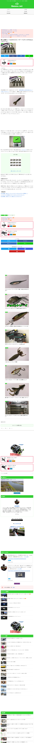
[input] (17, 386)
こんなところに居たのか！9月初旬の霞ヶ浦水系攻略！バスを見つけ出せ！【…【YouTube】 (15, 34)
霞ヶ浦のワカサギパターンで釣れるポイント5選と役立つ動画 (16, 597)
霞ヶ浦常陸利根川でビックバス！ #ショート (14, 528)
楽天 (8, 63)
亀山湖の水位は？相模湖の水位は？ (7, 32)
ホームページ (24, 149)
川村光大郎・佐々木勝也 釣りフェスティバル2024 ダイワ (17, 524)
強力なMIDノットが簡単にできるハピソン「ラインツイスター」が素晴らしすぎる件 (19, 570)
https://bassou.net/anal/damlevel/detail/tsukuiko (17, 471)
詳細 (14, 499)
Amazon (14, 63)
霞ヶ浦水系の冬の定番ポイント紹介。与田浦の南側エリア (15, 566)
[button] (32, 385)
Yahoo (11, 63)
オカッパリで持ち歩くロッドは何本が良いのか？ (14, 605)
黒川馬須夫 (17, 418)
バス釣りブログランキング (6, 37)
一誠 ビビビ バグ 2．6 (15, 170)
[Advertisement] (17, 22)
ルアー (6, 215)
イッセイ (2, 215)
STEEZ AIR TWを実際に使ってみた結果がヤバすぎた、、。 (16, 550)
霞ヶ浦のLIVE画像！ (5, 33)
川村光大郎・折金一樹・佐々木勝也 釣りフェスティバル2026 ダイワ (18, 506)
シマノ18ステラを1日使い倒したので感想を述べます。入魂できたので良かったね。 (19, 554)
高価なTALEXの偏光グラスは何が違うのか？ (13, 581)
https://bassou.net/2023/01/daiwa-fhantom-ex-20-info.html (19, 483)
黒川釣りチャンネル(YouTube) (17, 439)
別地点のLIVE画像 (17, 405)
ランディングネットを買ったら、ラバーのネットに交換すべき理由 (17, 585)
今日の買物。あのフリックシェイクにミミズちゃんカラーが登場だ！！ (14, 193)
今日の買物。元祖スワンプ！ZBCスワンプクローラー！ (11, 196)
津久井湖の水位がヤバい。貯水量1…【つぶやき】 (9, 29)
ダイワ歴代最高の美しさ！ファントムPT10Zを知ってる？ (15, 593)
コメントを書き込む (17, 337)
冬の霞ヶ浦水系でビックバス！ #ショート (14, 519)
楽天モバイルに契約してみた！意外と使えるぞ (14, 558)
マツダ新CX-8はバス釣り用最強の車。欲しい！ (14, 589)
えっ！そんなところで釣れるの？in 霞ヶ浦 (14, 515)
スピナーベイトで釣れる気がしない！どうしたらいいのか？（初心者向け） (18, 562)
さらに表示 (26, 469)
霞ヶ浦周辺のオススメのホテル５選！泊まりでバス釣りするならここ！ (17, 601)
